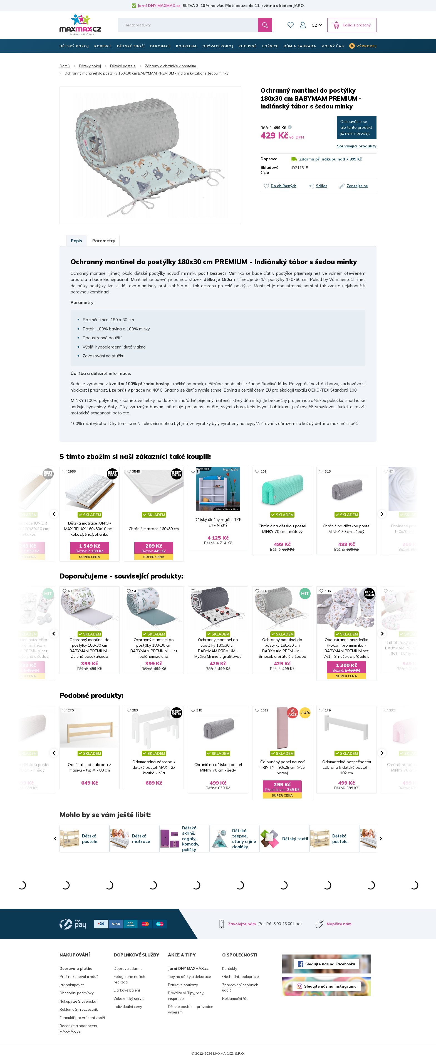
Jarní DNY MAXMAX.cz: (159, 5)
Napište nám (339, 923)
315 (328, 471)
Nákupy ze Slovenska (78, 1001)
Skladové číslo (269, 170)
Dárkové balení (127, 990)
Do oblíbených (283, 186)
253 (135, 710)
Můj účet (303, 25)
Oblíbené (290, 25)
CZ (315, 25)
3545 (136, 471)
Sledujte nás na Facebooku (330, 964)
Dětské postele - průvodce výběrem (190, 1009)
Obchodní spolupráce (240, 976)
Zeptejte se (357, 186)
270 (71, 710)
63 (70, 591)
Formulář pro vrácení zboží (82, 1017)
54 (134, 591)
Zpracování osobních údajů (240, 988)
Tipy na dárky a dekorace (189, 976)
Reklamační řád (235, 998)
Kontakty (229, 968)
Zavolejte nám (242, 923)
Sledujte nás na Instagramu (330, 986)
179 (328, 710)
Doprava (269, 158)
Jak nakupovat (72, 985)
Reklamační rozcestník (79, 1009)
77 (391, 591)
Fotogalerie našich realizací (129, 979)
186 (328, 591)
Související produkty (356, 146)
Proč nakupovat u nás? (79, 976)
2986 (72, 471)
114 (263, 591)
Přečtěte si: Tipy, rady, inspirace (186, 996)
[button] (54, 514)
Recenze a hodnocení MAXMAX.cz (78, 1029)
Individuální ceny (128, 1006)
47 (391, 471)
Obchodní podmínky (77, 993)
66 (198, 591)
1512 (264, 710)
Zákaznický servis (129, 998)
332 (392, 710)
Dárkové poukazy (183, 985)
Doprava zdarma (128, 968)
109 (263, 471)
